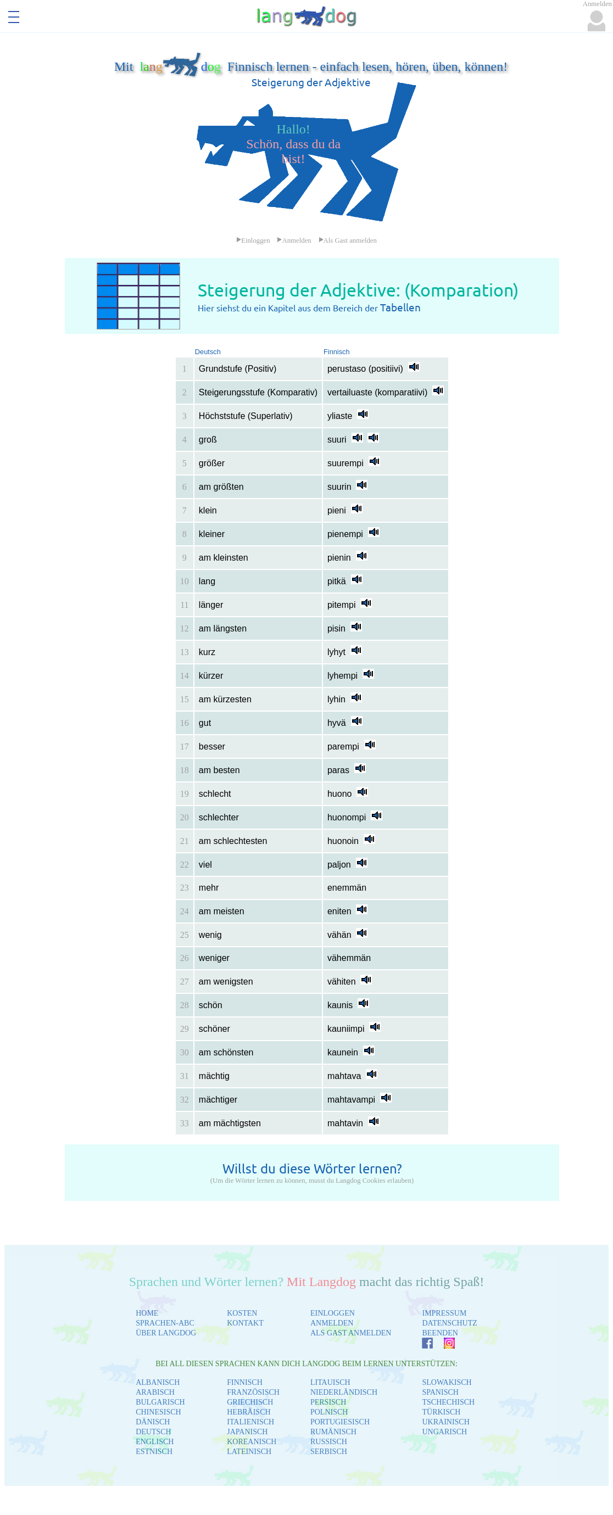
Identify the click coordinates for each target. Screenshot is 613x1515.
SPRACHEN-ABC (165, 1323)
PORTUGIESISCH (340, 1422)
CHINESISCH (158, 1412)
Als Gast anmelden (348, 240)
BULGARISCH (160, 1402)
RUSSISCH (328, 1442)
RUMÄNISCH (333, 1432)
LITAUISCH (330, 1382)
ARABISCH (155, 1392)
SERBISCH (328, 1451)
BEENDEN (440, 1333)
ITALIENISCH (250, 1422)
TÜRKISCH (441, 1412)
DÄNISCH (153, 1422)
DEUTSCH (153, 1432)
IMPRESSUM (444, 1313)
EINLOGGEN (332, 1313)
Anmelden (294, 240)
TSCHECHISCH (448, 1402)
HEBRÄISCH (248, 1412)
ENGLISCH (155, 1442)
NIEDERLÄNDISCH (343, 1392)
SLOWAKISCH (446, 1382)
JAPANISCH (247, 1432)
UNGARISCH (444, 1432)
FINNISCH (245, 1382)
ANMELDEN (332, 1323)
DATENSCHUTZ (449, 1323)
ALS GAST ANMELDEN (351, 1333)
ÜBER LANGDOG (166, 1333)
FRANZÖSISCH (253, 1392)
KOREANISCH (251, 1442)
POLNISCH (329, 1412)
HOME (147, 1313)
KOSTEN (242, 1313)
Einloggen (253, 240)
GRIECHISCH (250, 1402)
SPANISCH (440, 1392)
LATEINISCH (249, 1451)
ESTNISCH (154, 1451)
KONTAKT (245, 1323)
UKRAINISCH (445, 1422)
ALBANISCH (158, 1382)
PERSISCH (328, 1402)
